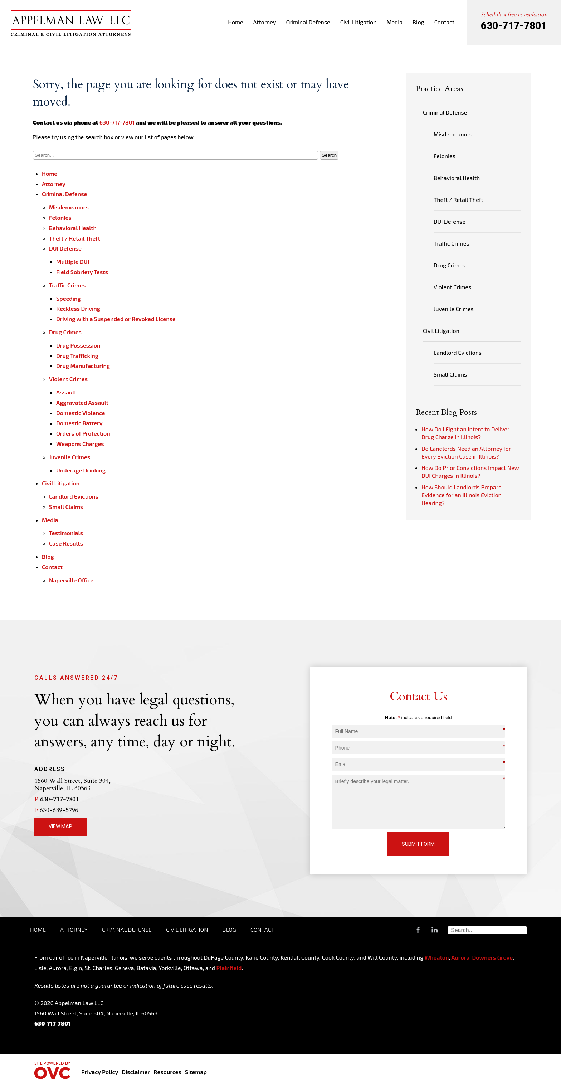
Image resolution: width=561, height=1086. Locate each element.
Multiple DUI (72, 261)
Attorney (264, 22)
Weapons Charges (80, 443)
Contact (444, 22)
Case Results (66, 543)
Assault (66, 392)
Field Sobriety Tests (82, 271)
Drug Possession (78, 345)
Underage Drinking (81, 470)
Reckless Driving (78, 308)
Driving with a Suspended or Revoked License (116, 318)
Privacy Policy (99, 1071)
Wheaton (437, 957)
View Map (60, 826)
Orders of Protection (83, 433)
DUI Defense (65, 248)
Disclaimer (136, 1071)
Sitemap (196, 1071)
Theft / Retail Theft (74, 238)
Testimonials (66, 532)
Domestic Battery (79, 423)
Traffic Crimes (67, 285)
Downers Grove (492, 957)
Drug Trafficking (77, 355)
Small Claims (66, 506)
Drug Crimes (65, 332)
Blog (418, 22)
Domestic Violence (80, 412)
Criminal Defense (308, 22)
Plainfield (229, 967)
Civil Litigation (358, 22)
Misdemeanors (69, 207)
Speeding (68, 298)
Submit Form (418, 844)
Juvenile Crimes (69, 457)
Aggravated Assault (82, 402)
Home (235, 22)
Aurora (459, 957)
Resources (167, 1071)
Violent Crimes (68, 378)
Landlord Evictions (73, 496)
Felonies (60, 217)
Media (394, 22)
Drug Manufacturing (83, 365)
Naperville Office (71, 580)
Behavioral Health (73, 227)
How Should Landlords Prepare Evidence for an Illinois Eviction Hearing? (461, 495)
